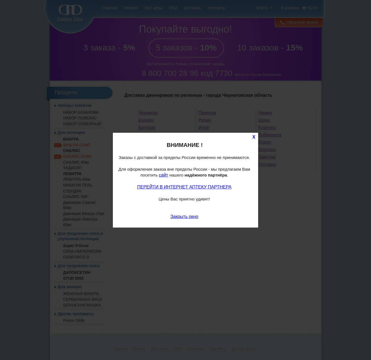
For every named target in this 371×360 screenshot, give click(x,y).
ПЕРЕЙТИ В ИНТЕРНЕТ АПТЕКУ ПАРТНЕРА (184, 187)
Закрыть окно (184, 216)
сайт (163, 175)
